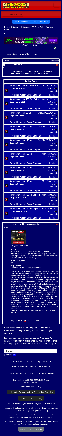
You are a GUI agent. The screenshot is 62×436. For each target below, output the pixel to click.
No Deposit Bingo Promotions (36, 424)
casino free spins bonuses (49, 415)
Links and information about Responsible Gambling (31, 392)
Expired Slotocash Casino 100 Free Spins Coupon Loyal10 (29, 28)
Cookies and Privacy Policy (31, 398)
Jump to (7, 354)
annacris (54, 91)
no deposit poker (31, 408)
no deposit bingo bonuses (14, 408)
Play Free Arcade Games (43, 421)
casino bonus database (29, 415)
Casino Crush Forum (15, 54)
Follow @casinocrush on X (31, 429)
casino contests (9, 421)
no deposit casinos (35, 327)
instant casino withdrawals (20, 417)
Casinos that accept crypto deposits (19, 404)
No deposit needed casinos (42, 417)
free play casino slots (11, 415)
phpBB (25, 380)
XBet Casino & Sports (31, 45)
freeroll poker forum (24, 421)
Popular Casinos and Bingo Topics (21, 373)
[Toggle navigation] (56, 5)
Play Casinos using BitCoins (45, 404)
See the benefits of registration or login (31, 21)
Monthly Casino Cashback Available (24, 310)
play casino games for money (37, 410)
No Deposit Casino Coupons (28, 95)
